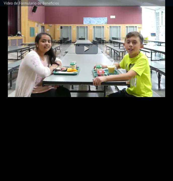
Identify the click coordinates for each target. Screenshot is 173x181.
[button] (86, 48)
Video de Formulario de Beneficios (31, 3)
